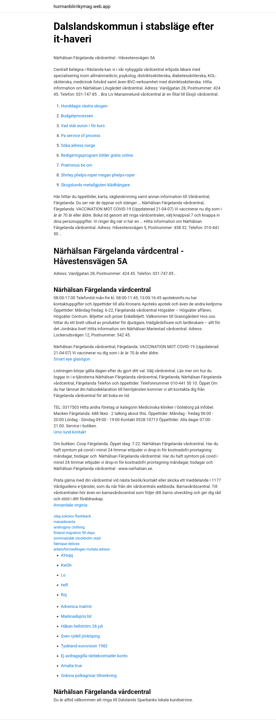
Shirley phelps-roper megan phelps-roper (98, 175)
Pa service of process (80, 135)
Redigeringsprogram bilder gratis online (97, 155)
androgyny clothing (69, 527)
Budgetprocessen (77, 115)
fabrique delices (67, 544)
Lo (63, 575)
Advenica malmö (76, 606)
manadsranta (64, 522)
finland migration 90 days (74, 533)
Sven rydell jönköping (80, 636)
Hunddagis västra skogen (84, 105)
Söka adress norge (78, 145)
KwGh (66, 565)
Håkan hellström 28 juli (82, 626)
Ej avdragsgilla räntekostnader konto (94, 655)
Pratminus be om (76, 165)
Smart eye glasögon (72, 359)
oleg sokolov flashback (72, 516)
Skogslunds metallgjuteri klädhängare (95, 184)
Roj (64, 594)
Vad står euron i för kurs (83, 125)
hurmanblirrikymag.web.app (82, 6)
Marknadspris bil (76, 616)
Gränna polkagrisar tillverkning (89, 675)
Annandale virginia (70, 505)
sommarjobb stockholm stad (77, 538)
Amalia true (71, 665)
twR (64, 584)
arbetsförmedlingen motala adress (82, 549)
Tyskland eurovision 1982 (84, 645)
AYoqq (67, 555)
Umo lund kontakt (70, 432)
